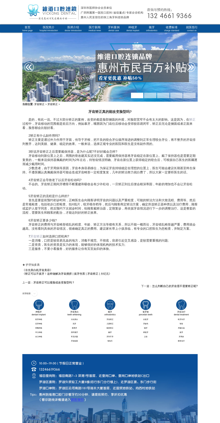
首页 (27, 29)
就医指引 (192, 29)
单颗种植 (38, 328)
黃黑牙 (74, 328)
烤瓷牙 (145, 332)
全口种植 (38, 337)
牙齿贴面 (74, 341)
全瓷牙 (145, 319)
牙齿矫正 (39, 104)
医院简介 (49, 29)
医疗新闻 (95, 29)
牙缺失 (145, 324)
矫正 (192, 119)
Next (194, 56)
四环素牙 (74, 332)
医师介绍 (73, 29)
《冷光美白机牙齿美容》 (37, 270)
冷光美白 (74, 319)
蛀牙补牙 (181, 319)
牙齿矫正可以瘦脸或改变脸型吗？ (54, 282)
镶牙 (145, 328)
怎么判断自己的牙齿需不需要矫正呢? (175, 286)
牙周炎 (181, 337)
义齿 (145, 337)
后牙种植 (38, 324)
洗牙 (74, 324)
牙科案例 (114, 29)
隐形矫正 (110, 328)
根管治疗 (181, 341)
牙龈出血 (181, 328)
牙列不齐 (110, 337)
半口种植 (38, 332)
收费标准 (171, 29)
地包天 (110, 341)
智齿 (181, 324)
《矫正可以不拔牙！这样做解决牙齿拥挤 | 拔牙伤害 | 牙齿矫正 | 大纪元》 (67, 273)
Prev (26, 56)
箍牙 (151, 29)
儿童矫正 (110, 324)
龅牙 (110, 332)
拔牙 (181, 332)
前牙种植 (38, 319)
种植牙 (132, 29)
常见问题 (74, 337)
